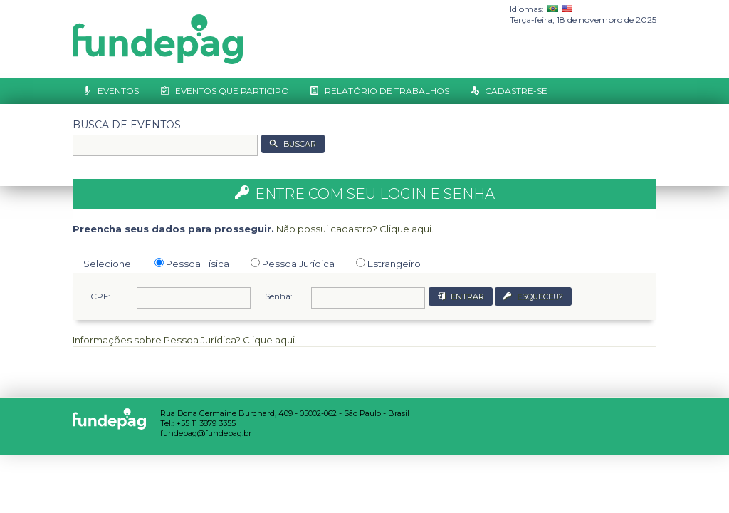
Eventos (118, 91)
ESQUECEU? (540, 296)
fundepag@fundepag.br (205, 433)
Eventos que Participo (232, 91)
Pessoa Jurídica (293, 263)
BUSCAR (299, 144)
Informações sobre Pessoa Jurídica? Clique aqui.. (186, 340)
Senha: (279, 296)
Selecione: (108, 263)
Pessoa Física (191, 263)
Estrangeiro (388, 263)
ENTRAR (467, 296)
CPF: (100, 296)
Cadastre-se (516, 91)
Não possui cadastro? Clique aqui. (355, 228)
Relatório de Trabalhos (387, 91)
